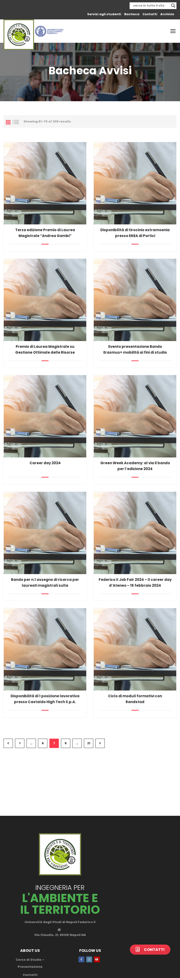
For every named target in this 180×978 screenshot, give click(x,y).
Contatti (149, 14)
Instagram (89, 959)
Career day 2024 (45, 462)
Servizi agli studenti (104, 14)
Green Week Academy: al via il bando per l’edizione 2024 (135, 465)
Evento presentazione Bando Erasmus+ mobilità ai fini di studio (135, 349)
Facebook (81, 959)
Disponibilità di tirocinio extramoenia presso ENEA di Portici (135, 232)
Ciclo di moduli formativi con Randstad (135, 699)
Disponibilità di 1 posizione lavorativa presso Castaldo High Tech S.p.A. (45, 699)
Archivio (167, 14)
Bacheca (131, 14)
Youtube (97, 959)
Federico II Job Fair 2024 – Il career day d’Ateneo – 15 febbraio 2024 (135, 582)
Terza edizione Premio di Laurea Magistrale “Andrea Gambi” (45, 232)
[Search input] (151, 5)
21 (88, 743)
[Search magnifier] (173, 5)
